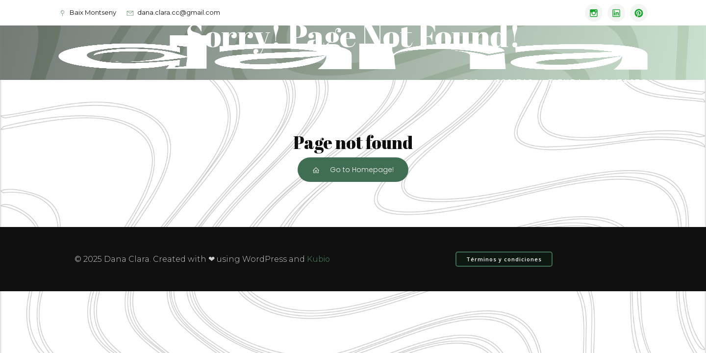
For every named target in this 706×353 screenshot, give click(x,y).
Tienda (565, 81)
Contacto (623, 81)
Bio (471, 81)
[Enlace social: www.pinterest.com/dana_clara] (636, 13)
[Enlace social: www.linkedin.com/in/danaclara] (614, 13)
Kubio (318, 259)
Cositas (514, 81)
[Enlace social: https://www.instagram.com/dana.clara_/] (591, 13)
